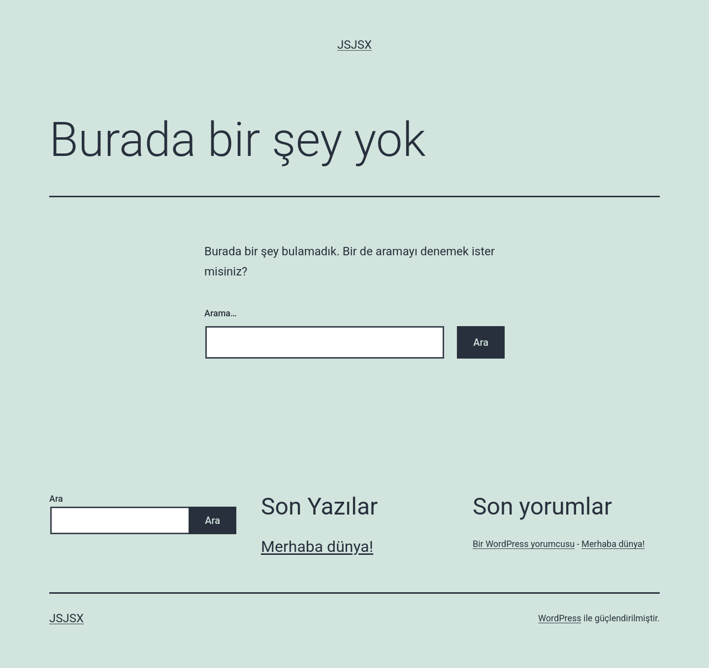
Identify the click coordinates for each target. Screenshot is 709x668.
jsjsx (354, 45)
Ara (56, 498)
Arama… (220, 313)
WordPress (559, 618)
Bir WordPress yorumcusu (524, 544)
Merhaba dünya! (317, 546)
